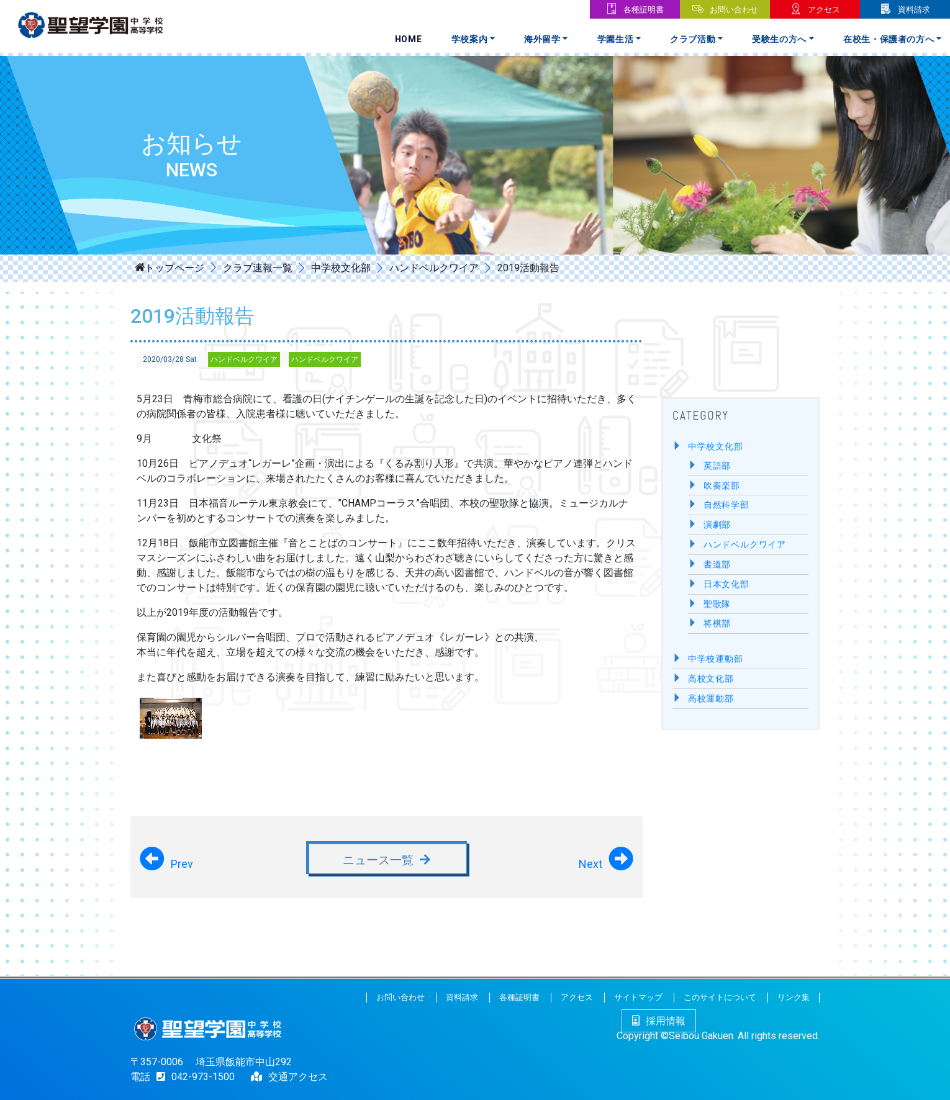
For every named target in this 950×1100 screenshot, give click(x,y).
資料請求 (914, 9)
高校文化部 (711, 679)
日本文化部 (726, 584)
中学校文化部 (341, 268)
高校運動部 (711, 698)
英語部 (717, 466)
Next (590, 863)
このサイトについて (720, 997)
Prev (182, 863)
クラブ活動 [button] (692, 39)
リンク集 (793, 997)
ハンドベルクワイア (434, 268)
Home (408, 39)
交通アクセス (298, 1077)
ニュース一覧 (378, 860)
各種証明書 (643, 9)
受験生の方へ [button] (779, 39)
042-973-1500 (192, 1077)
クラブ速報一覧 (257, 268)
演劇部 (717, 525)
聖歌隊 (717, 604)
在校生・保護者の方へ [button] (888, 39)
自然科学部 (726, 505)
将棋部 (717, 623)
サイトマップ (638, 997)
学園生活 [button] (615, 39)
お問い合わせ (734, 9)
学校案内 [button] (469, 39)
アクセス (824, 9)
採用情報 (658, 1021)
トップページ (174, 267)
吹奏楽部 (721, 485)
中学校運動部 (715, 659)
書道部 (717, 564)
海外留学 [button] (542, 39)
